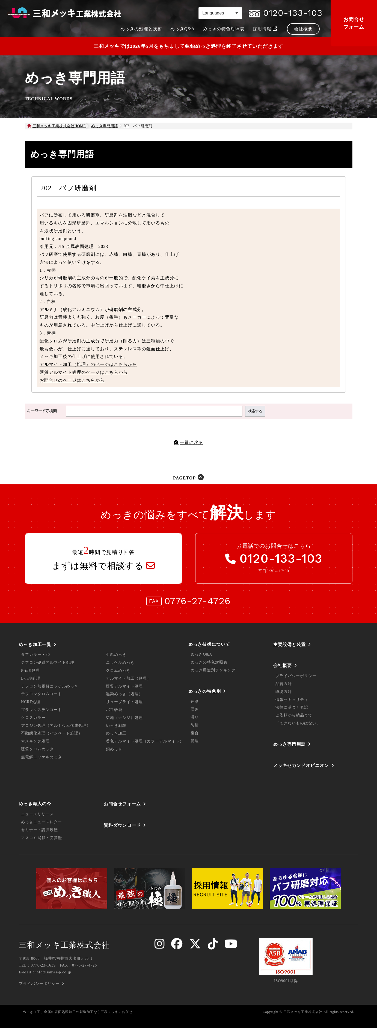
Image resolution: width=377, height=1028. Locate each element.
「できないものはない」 (297, 723)
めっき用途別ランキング (213, 670)
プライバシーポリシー (295, 676)
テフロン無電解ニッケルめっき (49, 686)
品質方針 (283, 684)
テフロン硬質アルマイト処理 (47, 662)
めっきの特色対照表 (209, 662)
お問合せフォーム (353, 23)
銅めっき (114, 749)
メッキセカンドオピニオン (301, 765)
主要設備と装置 (289, 644)
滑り (195, 717)
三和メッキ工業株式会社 (64, 945)
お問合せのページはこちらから (72, 380)
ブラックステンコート (41, 710)
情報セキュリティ (291, 700)
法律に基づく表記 (291, 707)
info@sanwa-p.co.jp (53, 972)
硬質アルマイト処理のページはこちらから (84, 372)
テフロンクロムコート (41, 694)
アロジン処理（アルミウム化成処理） (56, 726)
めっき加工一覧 (35, 644)
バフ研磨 (114, 710)
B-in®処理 (30, 678)
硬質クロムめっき (37, 749)
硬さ (195, 709)
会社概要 (282, 665)
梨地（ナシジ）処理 (124, 718)
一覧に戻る (191, 442)
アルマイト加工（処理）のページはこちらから (88, 364)
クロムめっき (118, 670)
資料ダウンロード (122, 825)
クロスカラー (33, 718)
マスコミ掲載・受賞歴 (41, 838)
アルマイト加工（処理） (128, 678)
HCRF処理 (30, 702)
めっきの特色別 (204, 691)
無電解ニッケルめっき (41, 757)
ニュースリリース (37, 814)
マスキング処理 (35, 741)
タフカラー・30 (35, 655)
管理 (195, 741)
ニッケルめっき (120, 662)
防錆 (195, 725)
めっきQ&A (201, 654)
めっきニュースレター (41, 822)
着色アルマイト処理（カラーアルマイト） (145, 741)
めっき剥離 (116, 726)
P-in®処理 (30, 670)
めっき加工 (116, 733)
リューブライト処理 (124, 702)
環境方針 (283, 692)
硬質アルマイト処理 (124, 686)
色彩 (195, 702)
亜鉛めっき (116, 655)
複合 (195, 733)
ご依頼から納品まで (293, 715)
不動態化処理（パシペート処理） (51, 733)
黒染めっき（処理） (124, 694)
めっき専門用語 (289, 744)
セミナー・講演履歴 (39, 830)
